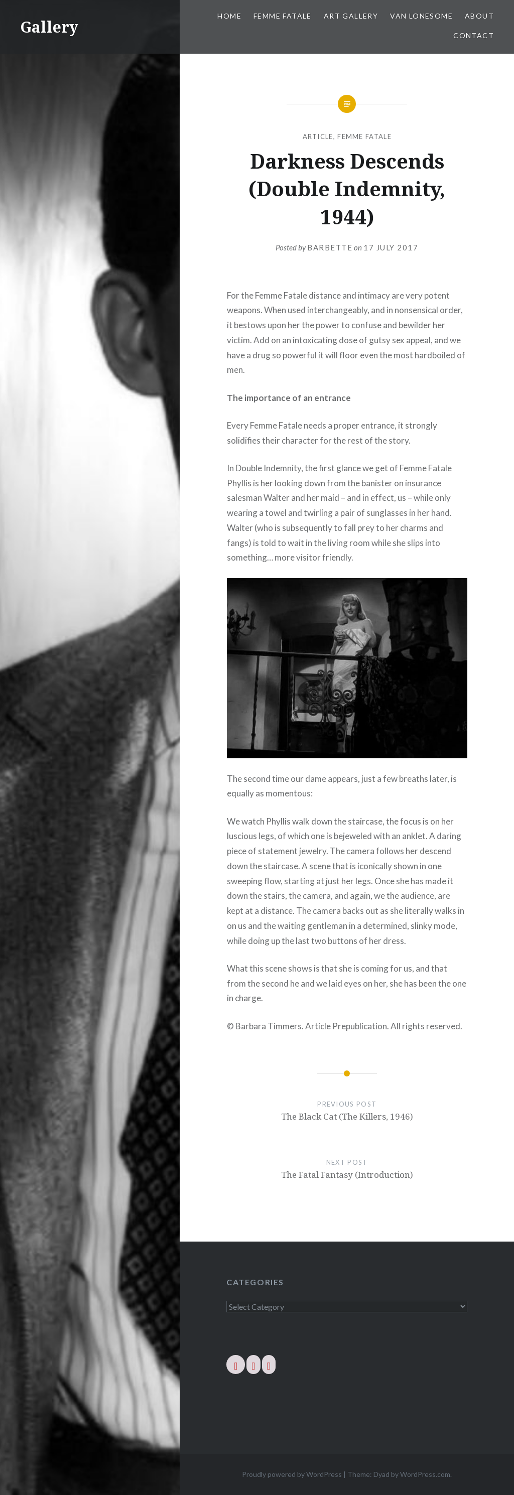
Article (318, 136)
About (479, 16)
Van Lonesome (421, 16)
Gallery (49, 27)
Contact (473, 35)
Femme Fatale (282, 16)
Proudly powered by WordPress (292, 1474)
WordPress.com (425, 1474)
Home (229, 16)
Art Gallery (351, 16)
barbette (329, 247)
